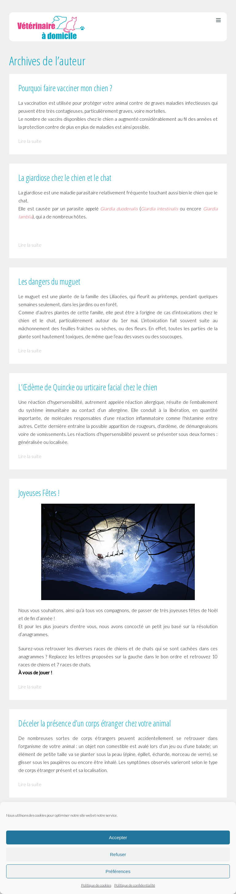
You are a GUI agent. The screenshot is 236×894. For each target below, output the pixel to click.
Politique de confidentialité (134, 885)
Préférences (118, 871)
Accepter (118, 837)
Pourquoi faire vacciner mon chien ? (65, 88)
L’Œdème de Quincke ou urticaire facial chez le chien (87, 387)
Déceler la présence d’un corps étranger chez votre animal (94, 723)
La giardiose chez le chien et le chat (64, 177)
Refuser (118, 854)
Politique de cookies (96, 885)
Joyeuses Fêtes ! (39, 492)
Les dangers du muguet (49, 281)
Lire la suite (29, 141)
